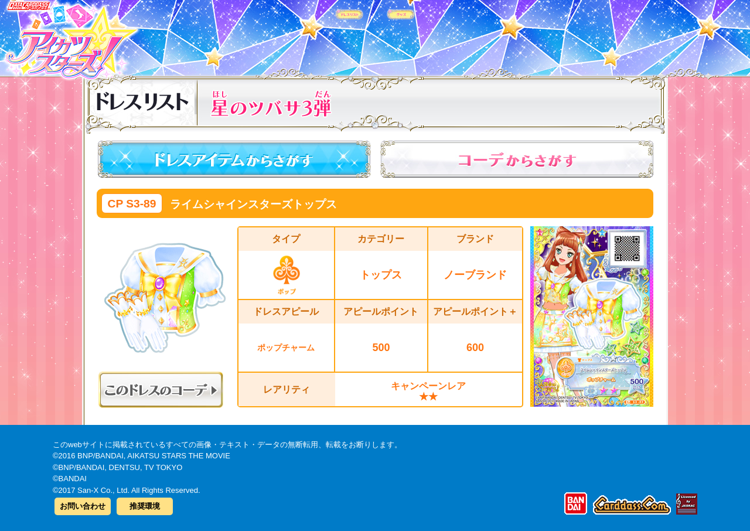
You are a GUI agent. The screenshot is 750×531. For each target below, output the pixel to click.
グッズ (450, 34)
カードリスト (300, 34)
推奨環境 (144, 506)
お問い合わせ (82, 506)
